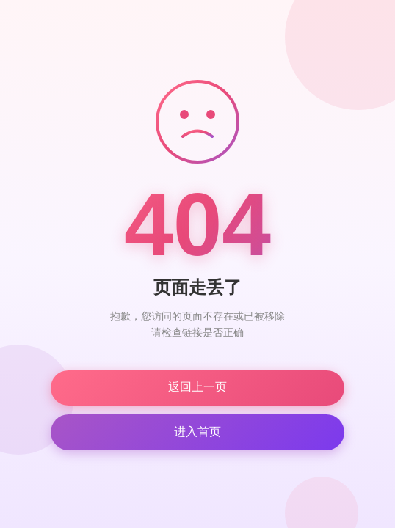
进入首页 (197, 431)
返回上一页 (197, 387)
